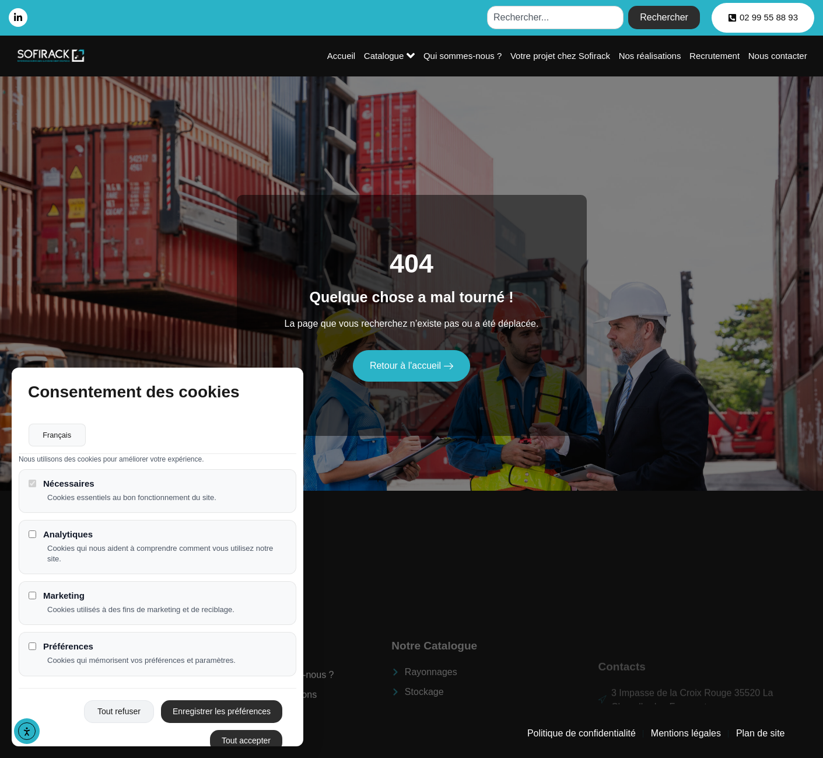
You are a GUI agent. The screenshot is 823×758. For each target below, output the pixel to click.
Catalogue (391, 55)
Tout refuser (119, 712)
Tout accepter (246, 741)
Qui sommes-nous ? (464, 56)
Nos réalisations (651, 56)
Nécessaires (61, 484)
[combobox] (555, 17)
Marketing (57, 596)
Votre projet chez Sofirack (562, 56)
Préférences (61, 647)
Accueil (344, 56)
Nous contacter (777, 56)
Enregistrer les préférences (222, 712)
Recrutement (715, 56)
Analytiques (61, 534)
